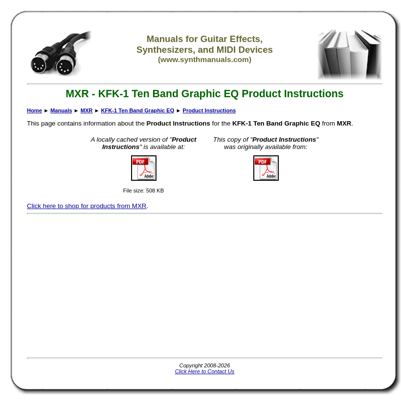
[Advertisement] (201, 285)
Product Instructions (209, 110)
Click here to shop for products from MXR (86, 206)
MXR (87, 110)
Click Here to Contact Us (205, 371)
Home (34, 110)
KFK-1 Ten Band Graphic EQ (138, 110)
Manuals (61, 110)
